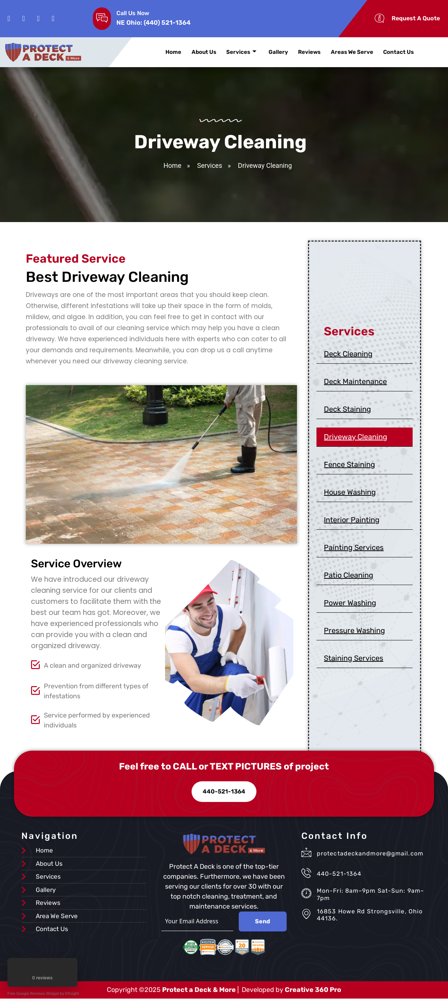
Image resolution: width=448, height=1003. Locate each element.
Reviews (304, 52)
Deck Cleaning (348, 355)
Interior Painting (351, 521)
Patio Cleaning (348, 577)
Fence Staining (349, 466)
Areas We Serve (345, 52)
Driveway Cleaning (355, 438)
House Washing (350, 494)
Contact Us (390, 52)
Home (173, 52)
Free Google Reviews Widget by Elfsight (43, 993)
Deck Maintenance (355, 383)
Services (238, 52)
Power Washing (350, 604)
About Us (201, 52)
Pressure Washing (354, 632)
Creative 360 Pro (313, 994)
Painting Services (354, 549)
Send (262, 925)
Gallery (274, 52)
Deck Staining (347, 411)
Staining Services (353, 660)
